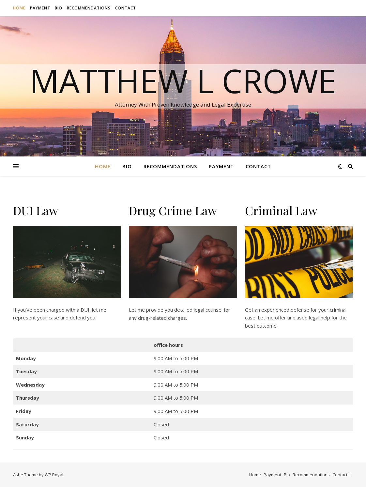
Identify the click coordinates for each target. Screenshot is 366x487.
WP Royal (54, 475)
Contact (125, 8)
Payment (40, 8)
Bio (58, 8)
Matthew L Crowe (183, 80)
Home (19, 8)
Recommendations (89, 8)
